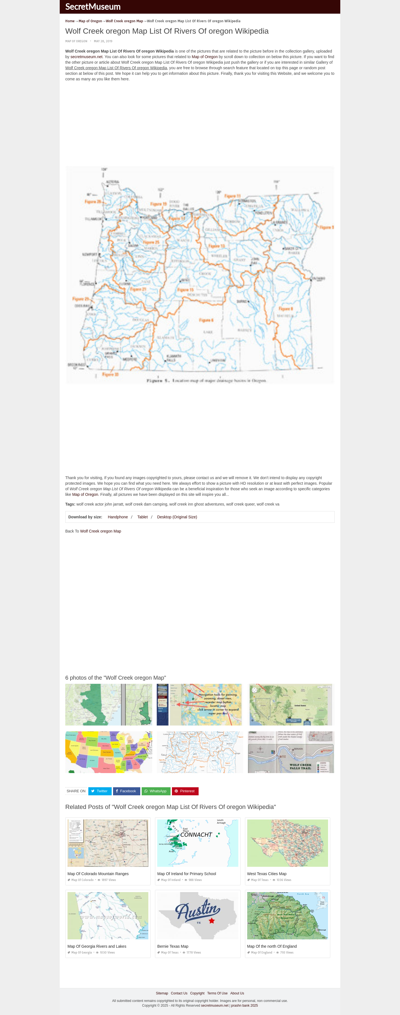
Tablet (142, 517)
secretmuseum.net (86, 57)
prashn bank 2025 (244, 1005)
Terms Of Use (217, 993)
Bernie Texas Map (172, 946)
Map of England (259, 952)
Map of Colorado (81, 880)
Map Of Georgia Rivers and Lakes (97, 946)
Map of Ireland (169, 880)
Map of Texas (258, 880)
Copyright (197, 993)
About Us (237, 993)
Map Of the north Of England (272, 946)
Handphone (118, 517)
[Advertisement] (200, 125)
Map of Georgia (80, 952)
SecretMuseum (93, 6)
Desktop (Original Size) (177, 517)
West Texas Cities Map (267, 873)
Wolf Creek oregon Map (100, 531)
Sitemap (162, 993)
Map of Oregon (76, 41)
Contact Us (179, 993)
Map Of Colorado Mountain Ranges (98, 873)
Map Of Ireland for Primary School (186, 873)
